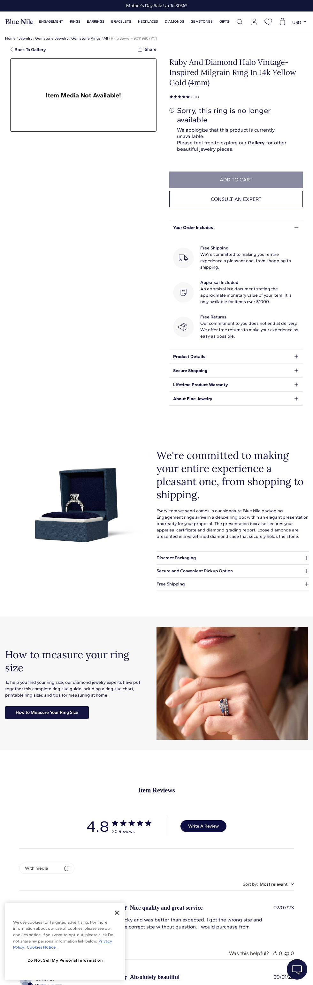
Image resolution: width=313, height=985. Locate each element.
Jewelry (25, 38)
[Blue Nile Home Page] (19, 22)
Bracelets (121, 21)
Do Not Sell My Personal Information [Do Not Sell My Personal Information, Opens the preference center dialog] (65, 960)
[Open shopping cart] (282, 22)
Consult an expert (236, 199)
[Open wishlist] (268, 22)
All (105, 38)
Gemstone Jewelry (51, 38)
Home (10, 38)
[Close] (117, 913)
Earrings (95, 21)
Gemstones (202, 21)
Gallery (256, 143)
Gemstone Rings (86, 38)
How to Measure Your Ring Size (47, 712)
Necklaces (148, 21)
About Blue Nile (143, 972)
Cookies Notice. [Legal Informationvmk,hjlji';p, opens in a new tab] (41, 947)
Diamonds (174, 21)
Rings (75, 21)
